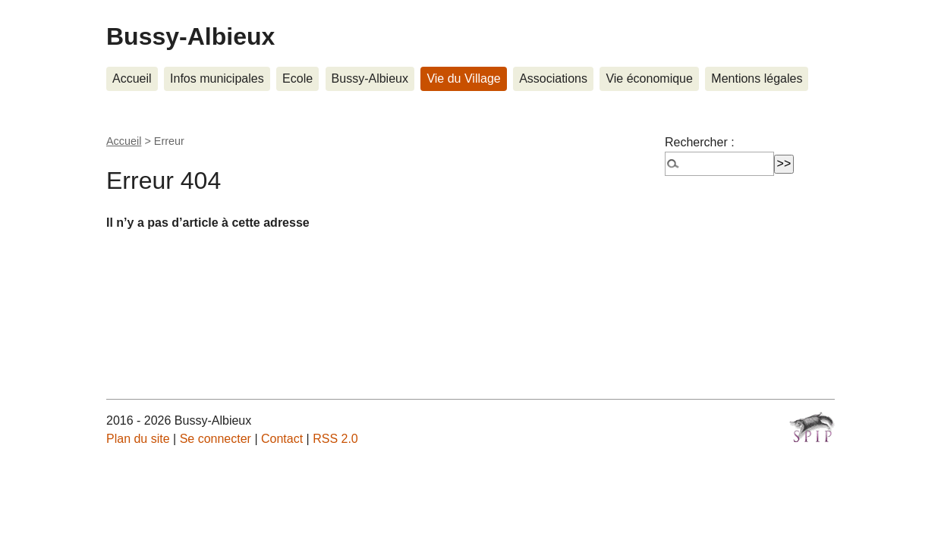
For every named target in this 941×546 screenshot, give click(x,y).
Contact (282, 438)
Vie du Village (463, 78)
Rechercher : (700, 142)
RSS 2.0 (335, 438)
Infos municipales (217, 78)
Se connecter (215, 438)
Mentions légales (756, 78)
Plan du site (138, 438)
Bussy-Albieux (190, 36)
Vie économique (649, 78)
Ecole (297, 78)
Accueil (132, 78)
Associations (553, 78)
